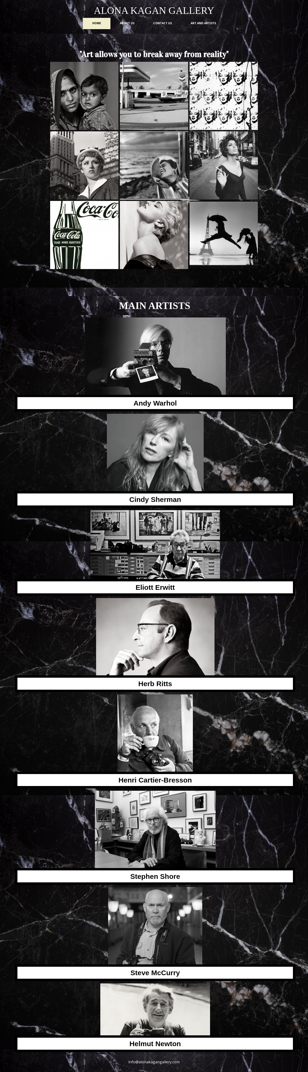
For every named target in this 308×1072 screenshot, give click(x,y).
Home (96, 23)
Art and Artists (203, 23)
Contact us (162, 23)
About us (127, 23)
